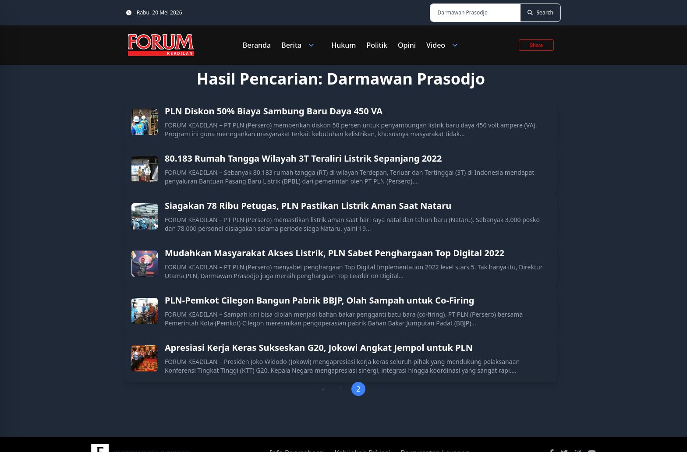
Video (445, 45)
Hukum (343, 45)
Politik (376, 45)
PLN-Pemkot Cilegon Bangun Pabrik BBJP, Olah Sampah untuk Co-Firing (319, 300)
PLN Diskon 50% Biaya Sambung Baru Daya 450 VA (273, 111)
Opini (407, 45)
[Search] (540, 12)
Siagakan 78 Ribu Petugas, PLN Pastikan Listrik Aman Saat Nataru (308, 206)
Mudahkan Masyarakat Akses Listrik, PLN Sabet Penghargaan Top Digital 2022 (334, 253)
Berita (301, 45)
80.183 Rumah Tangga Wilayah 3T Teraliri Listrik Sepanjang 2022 (303, 158)
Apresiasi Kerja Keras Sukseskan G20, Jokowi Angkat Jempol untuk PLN (319, 347)
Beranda (257, 45)
